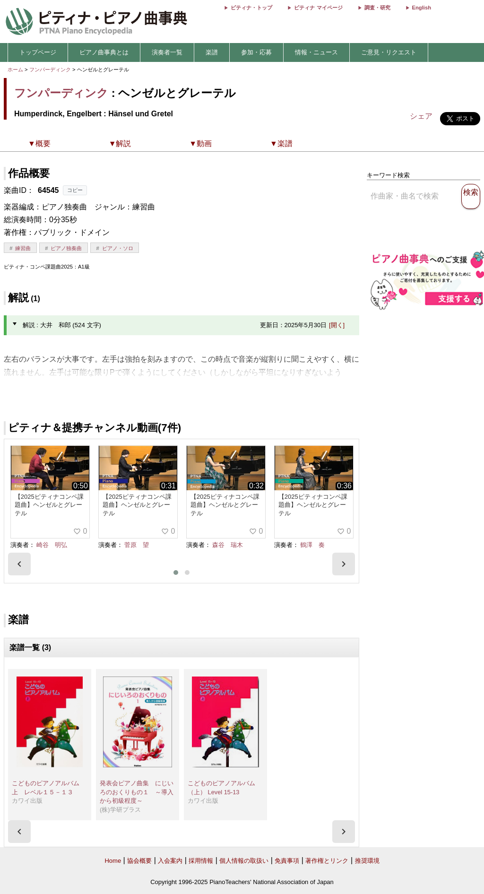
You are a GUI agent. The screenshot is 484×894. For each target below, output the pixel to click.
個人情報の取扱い (243, 860)
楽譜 (212, 52)
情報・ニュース (316, 52)
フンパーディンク (50, 69)
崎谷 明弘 (51, 544)
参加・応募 (256, 52)
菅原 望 (136, 544)
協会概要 (139, 860)
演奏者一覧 (167, 52)
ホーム (15, 69)
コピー (75, 190)
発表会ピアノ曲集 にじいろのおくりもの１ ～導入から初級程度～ (136, 792)
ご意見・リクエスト (388, 52)
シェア (421, 116)
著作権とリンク (326, 860)
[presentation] (19, 564)
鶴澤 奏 (312, 544)
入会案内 (170, 860)
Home (112, 860)
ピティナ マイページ (318, 7)
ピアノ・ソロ (117, 248)
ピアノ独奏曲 (66, 248)
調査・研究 (377, 7)
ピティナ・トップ (251, 7)
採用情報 (201, 860)
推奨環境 (367, 860)
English (421, 7)
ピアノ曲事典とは (104, 52)
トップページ (37, 52)
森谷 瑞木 (227, 544)
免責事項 (287, 860)
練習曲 (23, 248)
